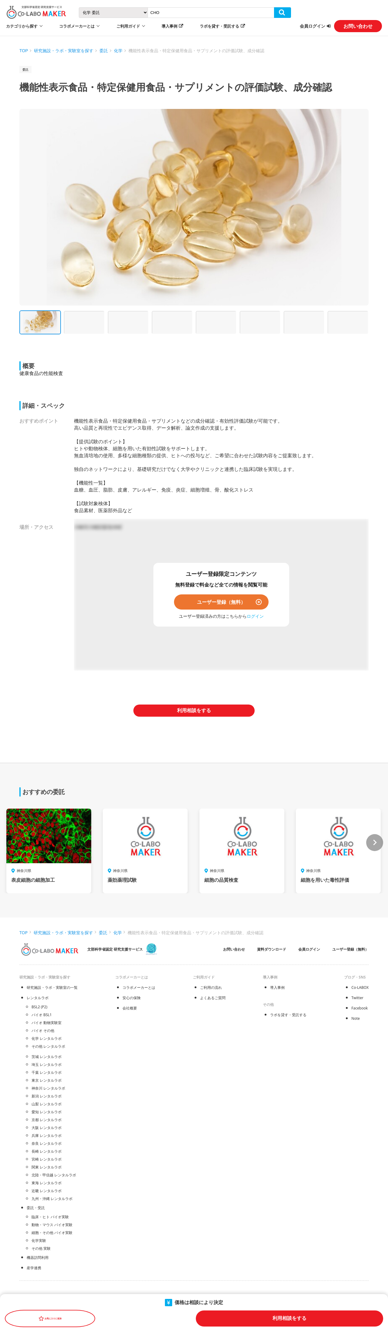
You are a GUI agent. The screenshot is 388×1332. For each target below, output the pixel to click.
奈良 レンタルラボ (47, 1143)
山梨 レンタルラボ (47, 1104)
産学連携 (34, 1267)
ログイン (255, 616)
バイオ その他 (43, 1030)
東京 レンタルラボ (47, 1080)
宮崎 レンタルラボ (47, 1159)
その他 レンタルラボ (48, 1046)
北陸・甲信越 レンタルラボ (54, 1175)
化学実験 (39, 1240)
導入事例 (169, 26)
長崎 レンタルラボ (47, 1151)
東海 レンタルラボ (47, 1182)
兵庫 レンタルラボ (47, 1135)
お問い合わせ (358, 26)
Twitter (357, 997)
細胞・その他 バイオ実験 (52, 1232)
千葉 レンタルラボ (47, 1072)
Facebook (359, 1008)
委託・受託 (36, 1207)
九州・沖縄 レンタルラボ (52, 1198)
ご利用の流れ (211, 987)
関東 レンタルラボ (47, 1167)
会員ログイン (312, 26)
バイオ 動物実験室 (47, 1022)
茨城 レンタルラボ (47, 1056)
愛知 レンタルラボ (47, 1111)
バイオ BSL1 (42, 1014)
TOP (23, 50)
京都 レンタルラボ (47, 1119)
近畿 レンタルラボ (47, 1190)
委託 (103, 50)
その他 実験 (41, 1248)
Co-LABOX (360, 987)
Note (355, 1018)
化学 (118, 50)
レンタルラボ (37, 997)
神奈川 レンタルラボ (48, 1088)
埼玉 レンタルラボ (47, 1064)
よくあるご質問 (213, 997)
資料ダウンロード (271, 949)
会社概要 (129, 1008)
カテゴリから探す (22, 26)
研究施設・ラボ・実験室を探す (63, 50)
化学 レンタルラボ (47, 1038)
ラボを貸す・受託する (219, 26)
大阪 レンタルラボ (47, 1127)
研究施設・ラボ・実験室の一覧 (52, 987)
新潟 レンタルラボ (47, 1096)
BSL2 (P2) (39, 1006)
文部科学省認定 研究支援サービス (115, 949)
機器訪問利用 (37, 1257)
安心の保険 (131, 997)
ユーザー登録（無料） (221, 602)
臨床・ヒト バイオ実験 (50, 1216)
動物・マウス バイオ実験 (52, 1224)
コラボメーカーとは (138, 987)
